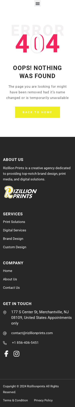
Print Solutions (14, 222)
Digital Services (14, 230)
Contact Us (11, 288)
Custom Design (14, 247)
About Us (10, 279)
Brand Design (13, 239)
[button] (37, 3)
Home (7, 271)
